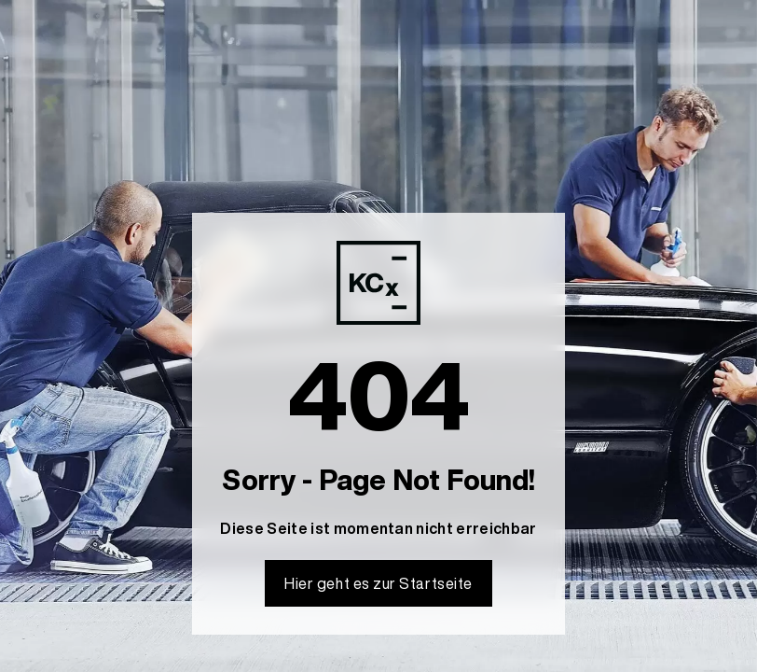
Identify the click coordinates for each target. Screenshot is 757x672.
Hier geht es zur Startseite (378, 583)
